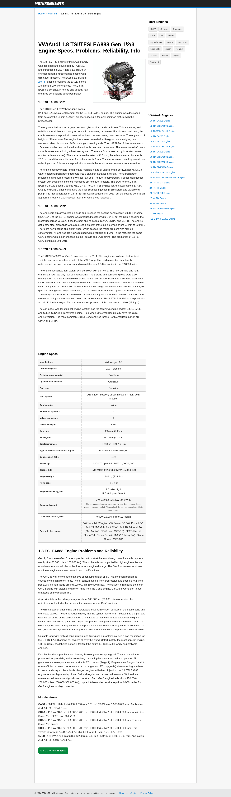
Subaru (176, 48)
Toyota (164, 55)
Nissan (153, 48)
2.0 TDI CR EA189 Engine (162, 206)
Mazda (153, 42)
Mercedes (165, 42)
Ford (187, 29)
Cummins (176, 29)
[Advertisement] (92, 26)
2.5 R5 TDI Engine (158, 232)
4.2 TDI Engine (156, 258)
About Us (123, 793)
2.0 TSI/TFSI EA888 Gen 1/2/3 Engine (167, 221)
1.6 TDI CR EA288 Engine (162, 201)
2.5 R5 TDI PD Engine (160, 237)
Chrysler (164, 29)
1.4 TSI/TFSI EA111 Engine (162, 190)
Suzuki (153, 55)
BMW (152, 29)
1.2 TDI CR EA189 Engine (162, 170)
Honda (161, 35)
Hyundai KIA (174, 35)
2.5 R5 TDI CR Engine (160, 227)
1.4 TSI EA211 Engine (160, 185)
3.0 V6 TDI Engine (158, 247)
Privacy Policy (146, 793)
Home (41, 13)
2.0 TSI (42, 81)
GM (152, 35)
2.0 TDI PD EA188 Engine (161, 211)
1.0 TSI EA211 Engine (160, 165)
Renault (164, 48)
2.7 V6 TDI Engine (158, 242)
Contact (133, 793)
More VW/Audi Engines (53, 750)
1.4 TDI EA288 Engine (160, 180)
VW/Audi (52, 13)
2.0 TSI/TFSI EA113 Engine (162, 216)
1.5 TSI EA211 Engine (160, 196)
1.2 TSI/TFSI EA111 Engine (162, 175)
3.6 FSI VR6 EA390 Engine (162, 252)
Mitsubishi (179, 42)
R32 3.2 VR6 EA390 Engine (162, 263)
